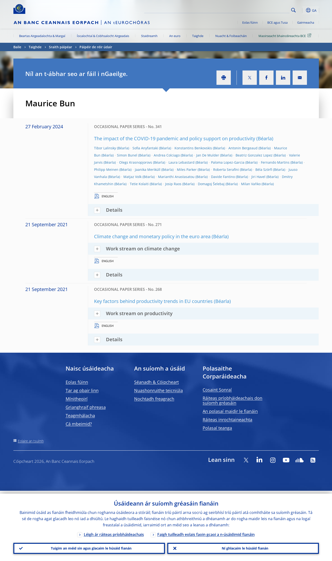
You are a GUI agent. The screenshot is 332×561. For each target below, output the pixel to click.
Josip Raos (173, 184)
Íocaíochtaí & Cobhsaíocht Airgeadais (103, 36)
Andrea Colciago (167, 155)
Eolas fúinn (250, 22)
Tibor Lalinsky (105, 148)
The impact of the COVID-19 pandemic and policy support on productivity (174, 138)
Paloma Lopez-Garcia (227, 162)
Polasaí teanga (217, 428)
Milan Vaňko (251, 184)
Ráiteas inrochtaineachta (227, 419)
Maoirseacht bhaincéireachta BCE (285, 35)
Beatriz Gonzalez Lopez (254, 155)
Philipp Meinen (106, 169)
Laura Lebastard (182, 162)
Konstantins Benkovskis (193, 148)
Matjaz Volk (132, 176)
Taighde (197, 36)
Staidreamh (149, 36)
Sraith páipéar (60, 47)
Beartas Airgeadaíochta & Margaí (42, 36)
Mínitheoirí (77, 399)
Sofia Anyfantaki (145, 148)
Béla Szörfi (263, 169)
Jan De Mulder (207, 155)
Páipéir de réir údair (95, 47)
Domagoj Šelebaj (211, 184)
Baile (17, 47)
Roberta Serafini (226, 169)
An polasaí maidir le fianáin (230, 411)
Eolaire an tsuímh (31, 441)
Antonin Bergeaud (243, 148)
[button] (302, 10)
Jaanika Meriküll (147, 169)
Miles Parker (187, 169)
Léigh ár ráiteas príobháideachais (114, 531)
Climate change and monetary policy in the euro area (152, 236)
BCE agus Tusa (277, 22)
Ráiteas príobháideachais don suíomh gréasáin (232, 400)
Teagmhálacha (80, 415)
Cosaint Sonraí (217, 390)
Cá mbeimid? (79, 424)
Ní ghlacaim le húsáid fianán (243, 547)
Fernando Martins (275, 162)
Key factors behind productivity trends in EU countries (153, 301)
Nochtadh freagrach (154, 399)
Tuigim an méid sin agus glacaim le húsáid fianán (89, 547)
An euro (174, 36)
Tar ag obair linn (82, 390)
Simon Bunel (127, 155)
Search (293, 10)
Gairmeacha (305, 22)
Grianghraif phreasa (86, 407)
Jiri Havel (258, 176)
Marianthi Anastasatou (176, 176)
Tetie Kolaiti (139, 184)
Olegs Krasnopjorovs (135, 162)
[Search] (266, 9)
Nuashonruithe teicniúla (158, 390)
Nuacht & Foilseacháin (231, 36)
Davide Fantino (223, 176)
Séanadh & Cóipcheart (156, 382)
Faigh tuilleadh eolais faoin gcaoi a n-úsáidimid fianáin (206, 531)
